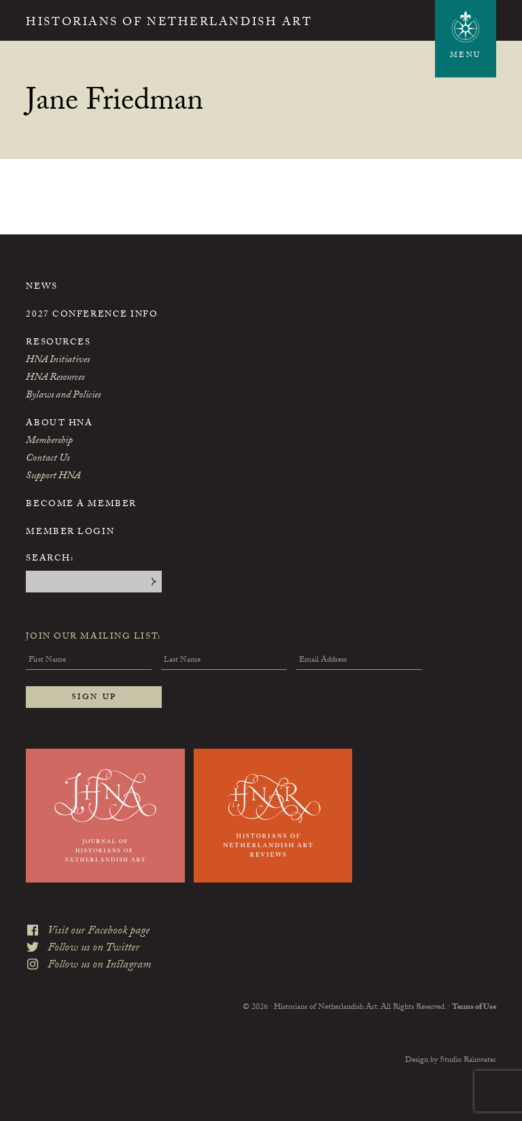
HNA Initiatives (58, 361)
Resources (58, 343)
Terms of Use (474, 1007)
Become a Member (81, 504)
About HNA (59, 423)
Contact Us (47, 459)
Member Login (70, 532)
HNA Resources (55, 378)
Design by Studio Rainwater (450, 1060)
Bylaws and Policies (63, 396)
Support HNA (53, 477)
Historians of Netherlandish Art (169, 24)
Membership (49, 441)
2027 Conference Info (92, 315)
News (41, 287)
